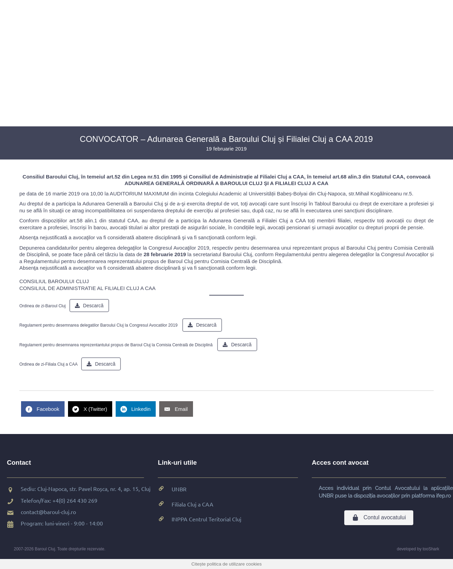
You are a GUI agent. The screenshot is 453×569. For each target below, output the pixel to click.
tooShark (431, 549)
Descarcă (93, 305)
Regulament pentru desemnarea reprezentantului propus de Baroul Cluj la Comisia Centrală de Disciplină (116, 345)
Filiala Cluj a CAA (192, 504)
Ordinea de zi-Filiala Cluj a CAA (48, 364)
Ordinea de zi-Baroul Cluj (42, 305)
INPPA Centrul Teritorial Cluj (206, 518)
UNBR (179, 488)
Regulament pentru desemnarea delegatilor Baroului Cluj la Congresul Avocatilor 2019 (98, 325)
